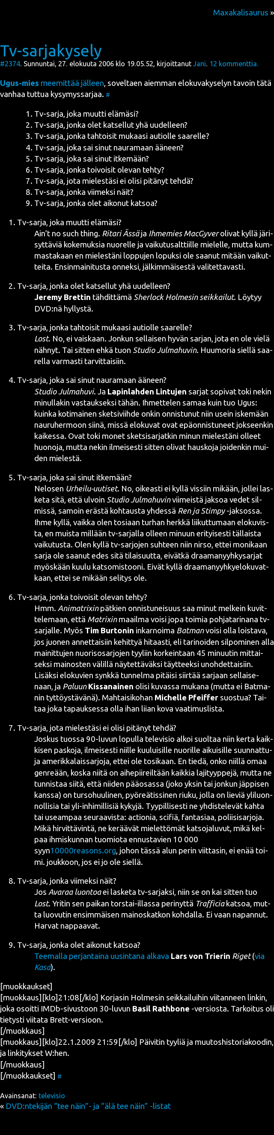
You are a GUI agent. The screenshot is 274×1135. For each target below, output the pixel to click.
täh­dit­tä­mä (134, 297)
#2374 (10, 64)
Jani (199, 64)
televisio (52, 1096)
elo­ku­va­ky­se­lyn (205, 83)
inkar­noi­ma (144, 630)
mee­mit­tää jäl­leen (52, 83)
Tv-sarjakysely (51, 50)
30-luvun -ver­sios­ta (163, 1008)
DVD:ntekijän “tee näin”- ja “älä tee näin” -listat (88, 1106)
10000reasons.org (83, 850)
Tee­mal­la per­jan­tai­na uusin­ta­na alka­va (101, 956)
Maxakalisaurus (240, 12)
